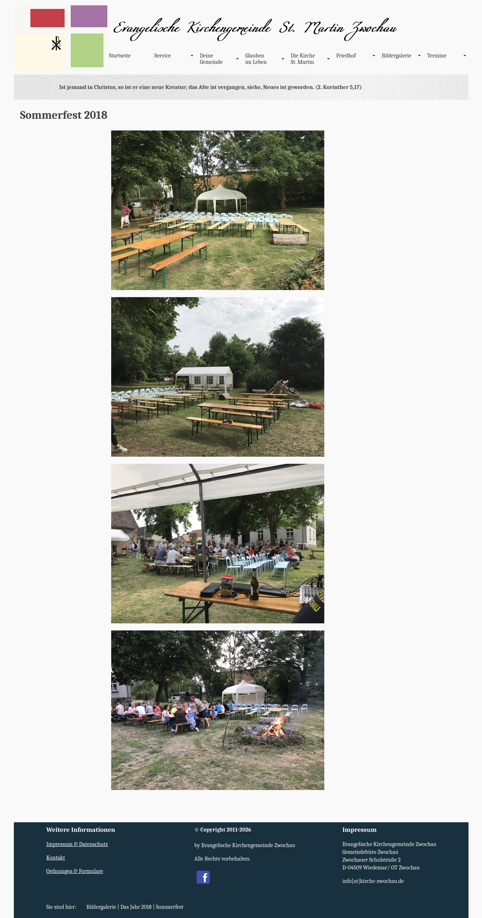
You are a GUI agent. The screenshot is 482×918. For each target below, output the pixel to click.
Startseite (120, 55)
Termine (437, 55)
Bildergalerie (397, 55)
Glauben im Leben (256, 58)
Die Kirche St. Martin (303, 58)
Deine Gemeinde (211, 58)
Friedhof (346, 55)
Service (163, 55)
